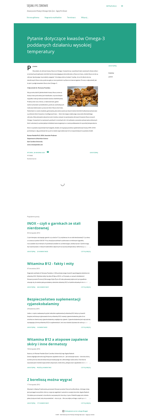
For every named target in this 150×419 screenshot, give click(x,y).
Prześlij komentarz (44, 367)
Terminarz (71, 17)
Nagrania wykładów (53, 17)
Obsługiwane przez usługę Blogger (75, 411)
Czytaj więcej (86, 251)
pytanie (110, 77)
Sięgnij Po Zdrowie (37, 5)
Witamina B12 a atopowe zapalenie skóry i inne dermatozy (57, 341)
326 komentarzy (43, 287)
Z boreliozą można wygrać (49, 379)
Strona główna (33, 17)
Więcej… (84, 17)
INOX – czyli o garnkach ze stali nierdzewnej (54, 225)
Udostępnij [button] (112, 66)
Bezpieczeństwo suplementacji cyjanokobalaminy (54, 301)
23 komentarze (42, 251)
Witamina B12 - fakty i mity (50, 263)
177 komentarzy (43, 403)
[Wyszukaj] (111, 6)
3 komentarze (42, 327)
